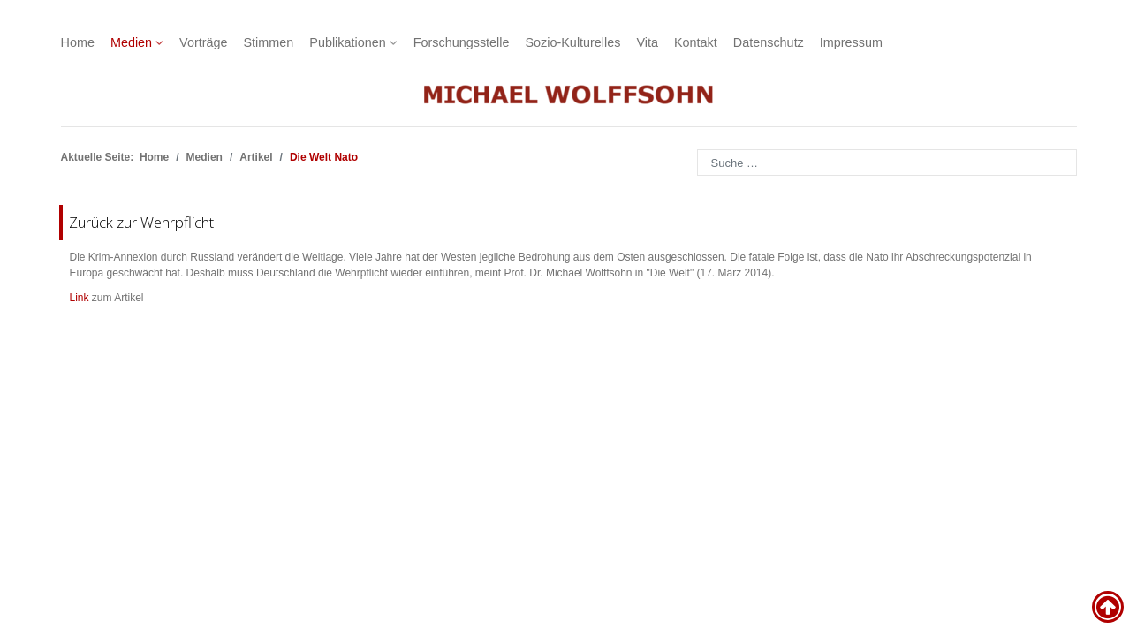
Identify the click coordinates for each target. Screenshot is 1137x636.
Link (79, 298)
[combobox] (887, 162)
